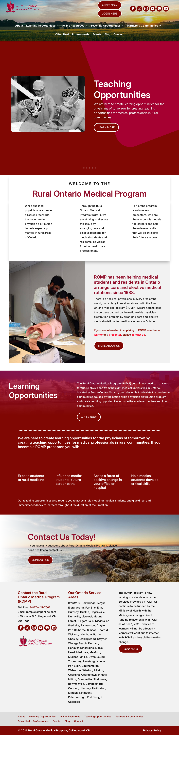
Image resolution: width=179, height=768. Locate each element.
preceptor (115, 340)
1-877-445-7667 (40, 613)
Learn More (106, 133)
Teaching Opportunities (106, 31)
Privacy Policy (152, 736)
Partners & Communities (142, 31)
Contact (118, 40)
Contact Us (40, 565)
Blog (107, 40)
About (19, 31)
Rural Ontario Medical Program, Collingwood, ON (59, 736)
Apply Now (109, 5)
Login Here (110, 13)
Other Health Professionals (72, 40)
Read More (130, 654)
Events (96, 40)
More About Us (109, 351)
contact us (138, 340)
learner (98, 340)
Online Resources (73, 31)
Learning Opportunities (40, 31)
